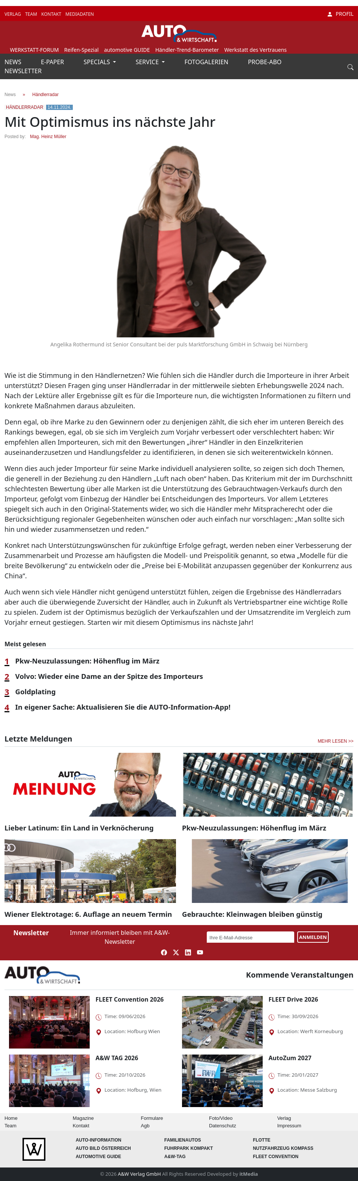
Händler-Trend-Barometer (187, 49)
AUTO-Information (99, 1140)
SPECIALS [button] (97, 62)
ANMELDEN (313, 937)
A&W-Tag (175, 1156)
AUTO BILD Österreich (103, 1148)
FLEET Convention (275, 1156)
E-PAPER (53, 62)
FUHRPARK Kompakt (188, 1148)
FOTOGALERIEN (207, 62)
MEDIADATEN (79, 14)
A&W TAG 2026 (117, 1058)
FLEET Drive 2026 (293, 999)
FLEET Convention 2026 (130, 999)
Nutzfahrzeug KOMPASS (283, 1148)
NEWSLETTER (23, 71)
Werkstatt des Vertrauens (255, 49)
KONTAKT (51, 14)
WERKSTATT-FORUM (34, 49)
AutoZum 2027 (290, 1058)
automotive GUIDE (127, 49)
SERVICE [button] (147, 62)
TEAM (31, 14)
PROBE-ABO (265, 62)
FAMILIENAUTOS (182, 1140)
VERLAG (13, 14)
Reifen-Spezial (81, 49)
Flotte (262, 1140)
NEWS (14, 62)
